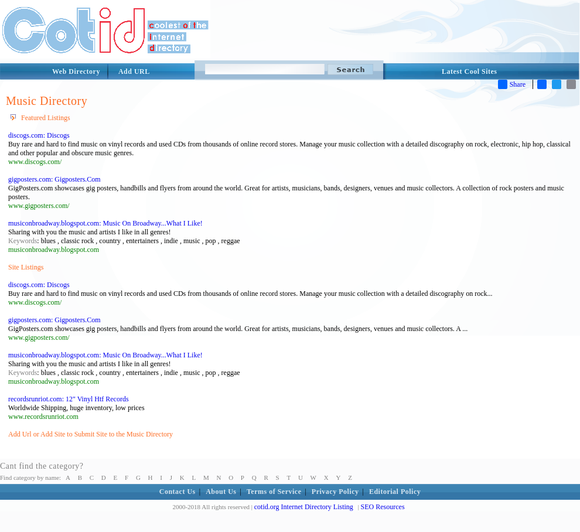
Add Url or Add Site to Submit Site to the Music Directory (90, 434)
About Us (221, 491)
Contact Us (177, 491)
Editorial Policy (395, 491)
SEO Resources (383, 507)
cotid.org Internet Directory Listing (303, 507)
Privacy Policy (335, 491)
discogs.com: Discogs (39, 135)
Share (512, 84)
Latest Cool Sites (469, 71)
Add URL (134, 71)
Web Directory (76, 71)
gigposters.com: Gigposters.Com (54, 179)
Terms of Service (274, 491)
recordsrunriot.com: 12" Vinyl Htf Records (68, 399)
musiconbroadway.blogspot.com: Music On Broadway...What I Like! (105, 223)
